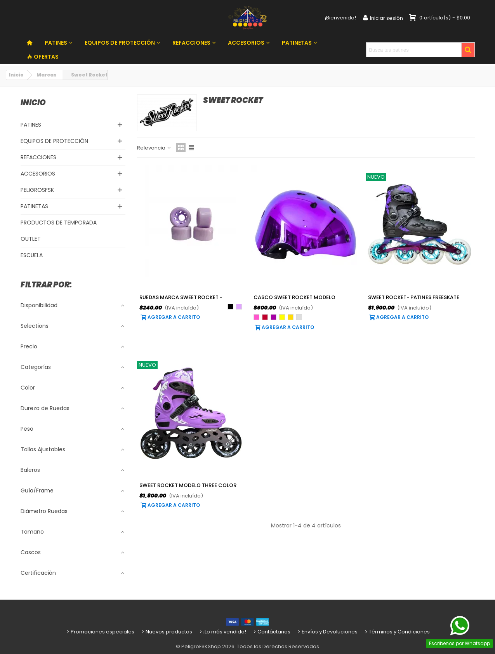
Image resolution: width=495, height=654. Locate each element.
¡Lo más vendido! (222, 631)
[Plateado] (299, 317)
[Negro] (230, 307)
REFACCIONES (191, 43)
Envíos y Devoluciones (327, 631)
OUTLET (31, 239)
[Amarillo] (282, 317)
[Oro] (291, 317)
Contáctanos (271, 631)
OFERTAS (43, 57)
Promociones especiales (100, 631)
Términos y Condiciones (397, 631)
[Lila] (239, 307)
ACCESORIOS (246, 43)
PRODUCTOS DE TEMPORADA (59, 222)
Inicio (33, 102)
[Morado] (273, 317)
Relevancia (154, 147)
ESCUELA (32, 255)
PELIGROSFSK (37, 190)
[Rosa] (256, 317)
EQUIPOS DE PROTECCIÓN (120, 43)
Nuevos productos (166, 631)
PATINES (56, 43)
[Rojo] (265, 317)
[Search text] (413, 50)
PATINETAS (297, 43)
